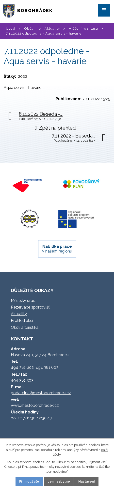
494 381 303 (22, 380)
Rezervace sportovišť (30, 307)
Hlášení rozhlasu (83, 28)
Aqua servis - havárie (22, 87)
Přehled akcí (22, 320)
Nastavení (86, 481)
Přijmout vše (29, 481)
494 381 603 (46, 367)
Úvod (10, 28)
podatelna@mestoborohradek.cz (41, 392)
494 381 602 (22, 367)
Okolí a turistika (24, 327)
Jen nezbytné (59, 481)
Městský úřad (23, 300)
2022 (22, 76)
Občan (30, 28)
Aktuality (53, 28)
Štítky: (10, 76)
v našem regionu (57, 249)
